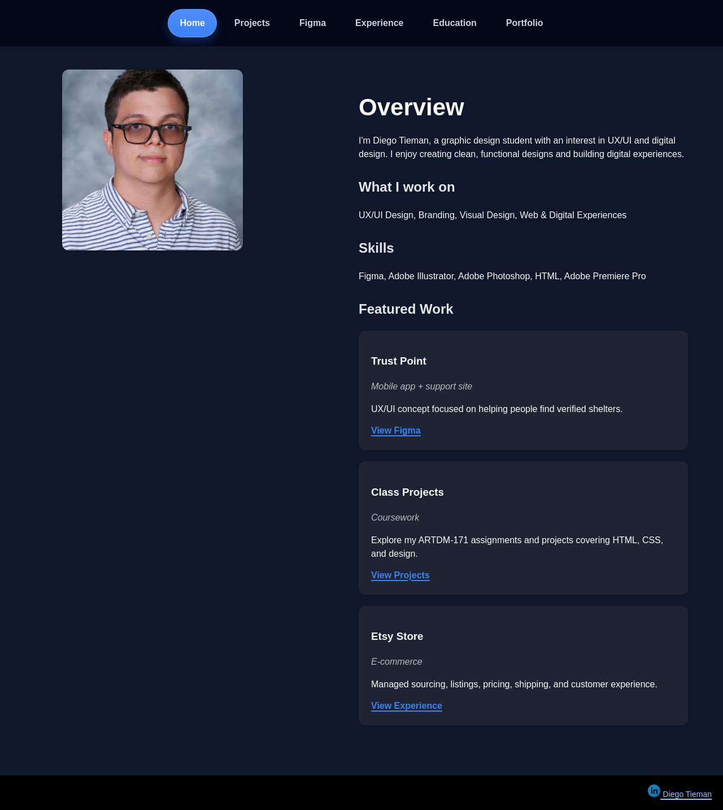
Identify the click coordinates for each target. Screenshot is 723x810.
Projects (252, 23)
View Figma (396, 430)
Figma (312, 23)
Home (192, 23)
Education (455, 23)
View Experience (406, 706)
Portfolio (524, 23)
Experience (379, 23)
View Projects (400, 575)
